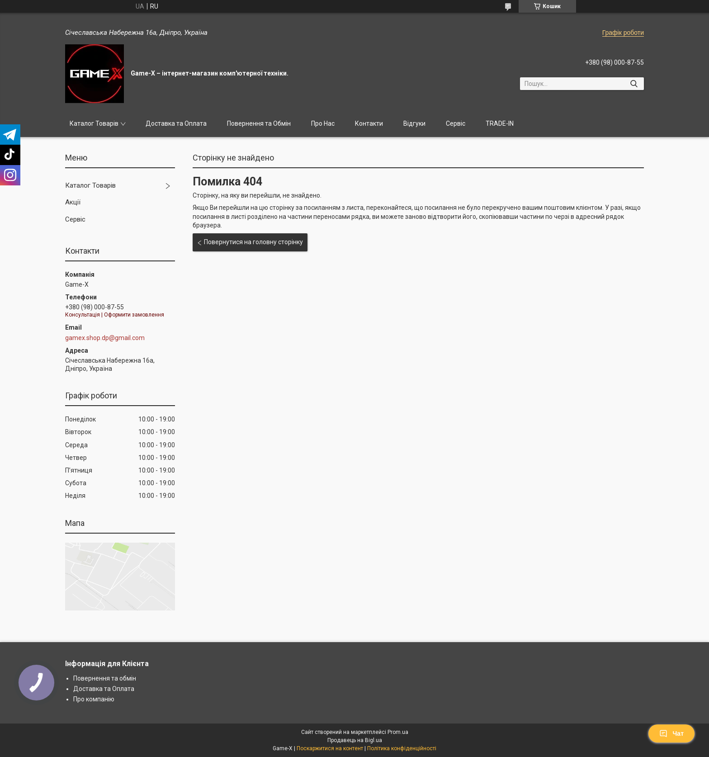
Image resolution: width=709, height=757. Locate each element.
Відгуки (414, 123)
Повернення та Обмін (259, 123)
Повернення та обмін (104, 678)
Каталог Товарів (94, 123)
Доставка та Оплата (176, 123)
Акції (72, 202)
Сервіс (455, 123)
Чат (671, 733)
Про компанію (93, 699)
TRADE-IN (500, 123)
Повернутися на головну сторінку (253, 242)
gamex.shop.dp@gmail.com (105, 337)
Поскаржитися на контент (330, 748)
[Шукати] (634, 83)
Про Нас (323, 123)
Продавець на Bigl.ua (354, 740)
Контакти (369, 123)
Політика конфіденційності (401, 748)
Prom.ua (398, 732)
